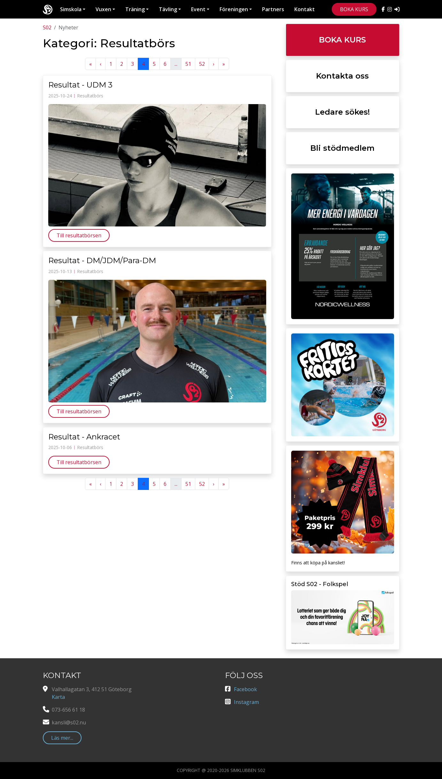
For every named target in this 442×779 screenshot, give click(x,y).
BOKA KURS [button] (354, 9)
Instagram (246, 702)
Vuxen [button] (103, 9)
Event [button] (198, 9)
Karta (58, 696)
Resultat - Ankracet (84, 436)
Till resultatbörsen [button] (79, 235)
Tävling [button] (168, 9)
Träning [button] (135, 9)
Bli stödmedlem (342, 148)
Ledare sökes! (342, 112)
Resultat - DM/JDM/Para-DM (102, 260)
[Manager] (396, 9)
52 (202, 63)
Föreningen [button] (234, 9)
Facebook (245, 689)
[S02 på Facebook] (384, 9)
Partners (273, 9)
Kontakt (304, 9)
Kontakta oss (342, 75)
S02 (47, 27)
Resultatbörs (90, 96)
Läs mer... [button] (62, 737)
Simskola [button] (70, 9)
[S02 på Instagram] (390, 9)
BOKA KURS (342, 39)
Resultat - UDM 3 (80, 84)
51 (188, 63)
